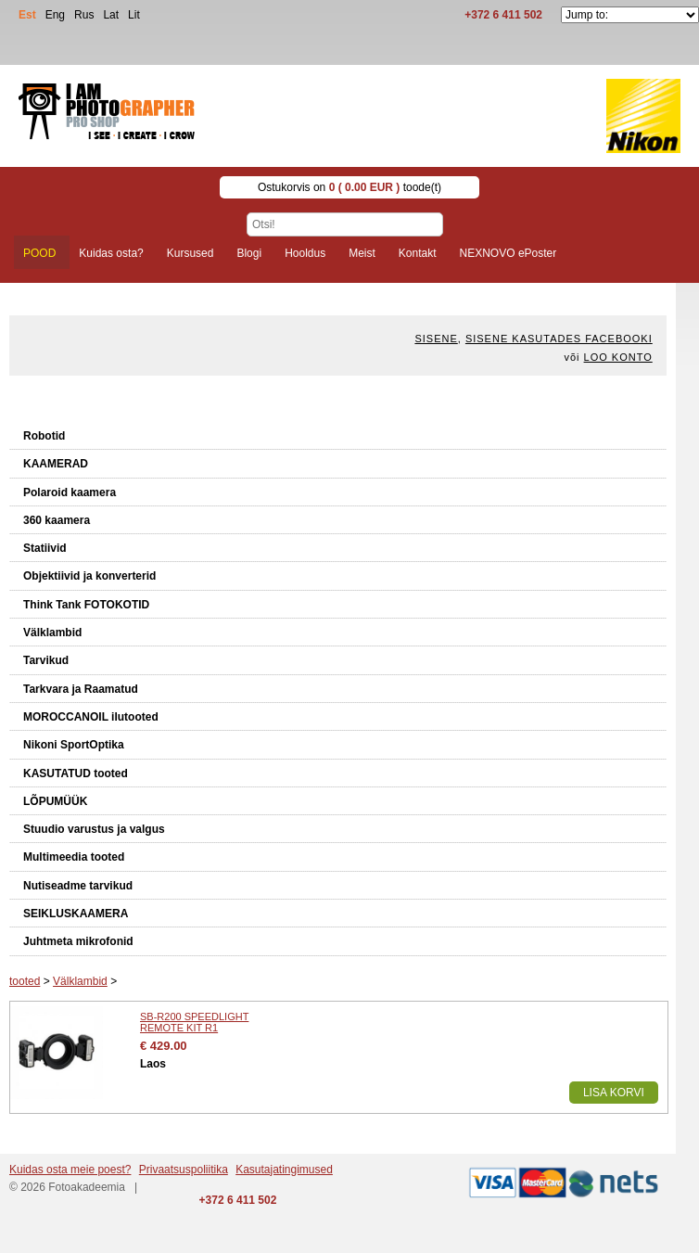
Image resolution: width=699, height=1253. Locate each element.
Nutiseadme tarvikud (78, 885)
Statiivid (45, 548)
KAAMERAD (55, 463)
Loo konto (618, 357)
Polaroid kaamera (69, 492)
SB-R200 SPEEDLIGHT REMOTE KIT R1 (194, 1022)
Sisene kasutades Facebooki (559, 338)
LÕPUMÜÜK (55, 801)
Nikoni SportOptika (73, 744)
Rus (84, 14)
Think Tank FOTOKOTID (86, 604)
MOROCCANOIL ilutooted (91, 716)
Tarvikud (46, 660)
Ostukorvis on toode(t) (349, 187)
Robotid (44, 435)
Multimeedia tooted (73, 856)
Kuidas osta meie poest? (70, 1169)
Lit (134, 14)
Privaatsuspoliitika (183, 1169)
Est (27, 14)
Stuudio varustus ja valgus (94, 829)
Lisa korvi (613, 1092)
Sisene (435, 338)
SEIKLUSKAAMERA (75, 913)
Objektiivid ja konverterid (89, 575)
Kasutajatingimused (284, 1169)
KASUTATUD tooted (75, 773)
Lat (111, 14)
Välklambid (52, 632)
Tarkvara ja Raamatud (80, 689)
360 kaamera (56, 520)
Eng (55, 14)
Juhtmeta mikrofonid (78, 941)
